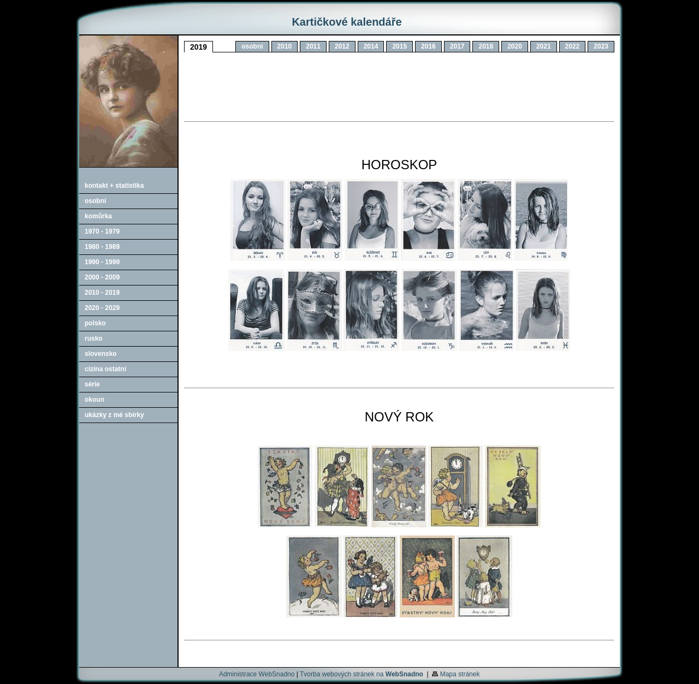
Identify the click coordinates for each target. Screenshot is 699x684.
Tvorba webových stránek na (361, 674)
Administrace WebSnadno (257, 674)
